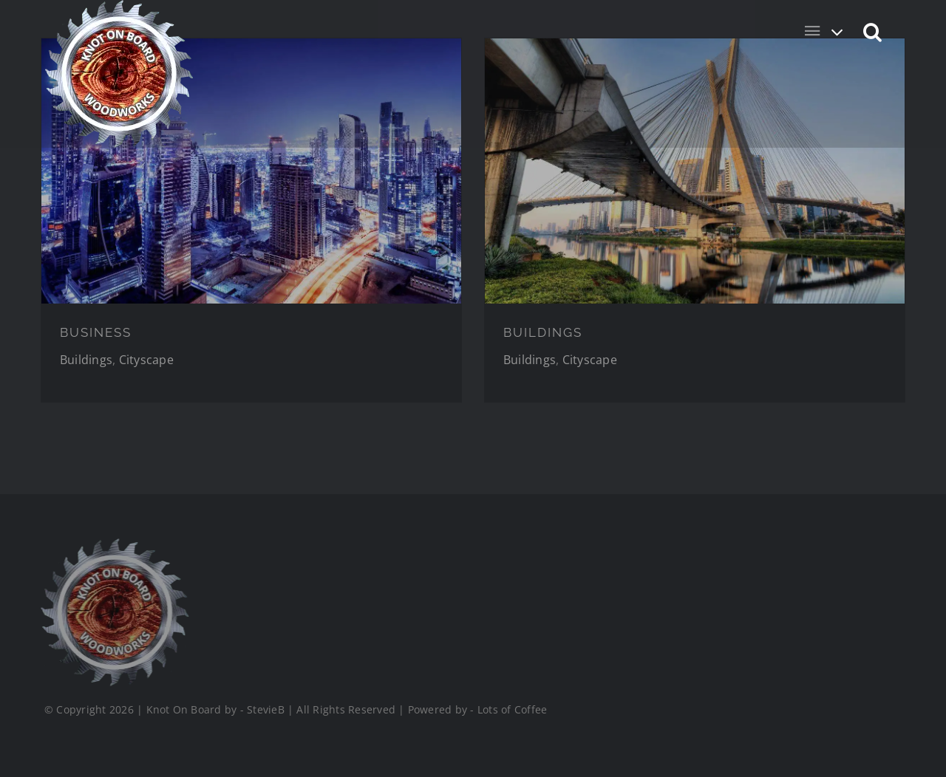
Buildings (86, 360)
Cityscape (146, 360)
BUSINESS (96, 332)
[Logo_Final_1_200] (112, 544)
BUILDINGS (542, 332)
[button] (873, 31)
